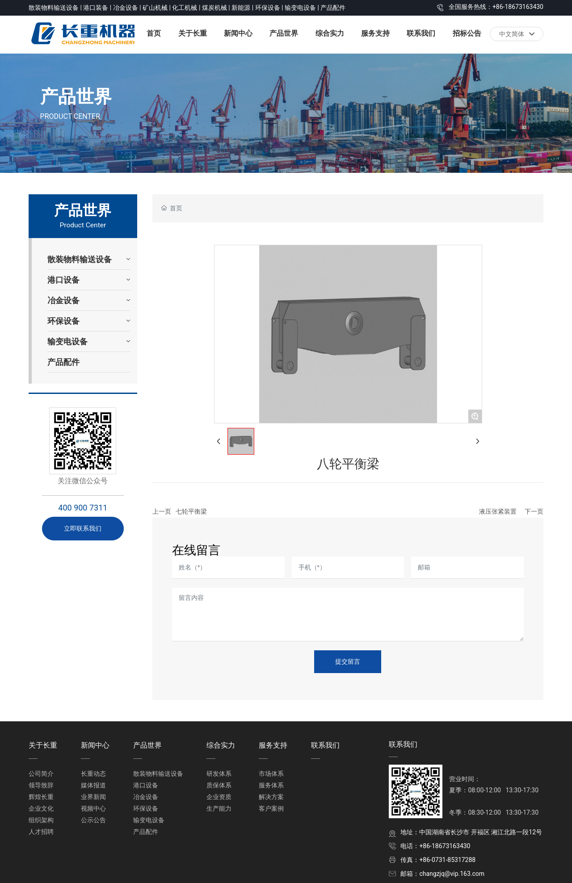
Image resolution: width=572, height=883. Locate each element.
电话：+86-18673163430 (435, 846)
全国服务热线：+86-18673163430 (496, 6)
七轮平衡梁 (191, 511)
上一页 (161, 511)
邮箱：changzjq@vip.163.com (442, 873)
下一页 (534, 511)
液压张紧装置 (498, 511)
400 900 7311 (82, 507)
